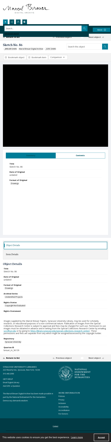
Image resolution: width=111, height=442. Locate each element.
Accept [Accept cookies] (101, 437)
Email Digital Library (11, 382)
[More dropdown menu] (101, 30)
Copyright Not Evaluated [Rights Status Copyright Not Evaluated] (15, 305)
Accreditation (64, 410)
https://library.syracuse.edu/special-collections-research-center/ (60, 331)
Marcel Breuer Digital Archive (31, 49)
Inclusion (62, 403)
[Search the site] (45, 28)
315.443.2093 (8, 373)
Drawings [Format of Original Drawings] (15, 183)
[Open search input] (5, 21)
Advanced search (12, 33)
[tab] (31, 155)
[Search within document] (105, 47)
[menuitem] (55, 426)
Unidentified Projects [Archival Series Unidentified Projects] (13, 297)
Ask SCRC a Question (11, 386)
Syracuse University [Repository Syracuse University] (13, 342)
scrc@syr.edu (10, 331)
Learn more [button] (77, 437)
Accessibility (63, 407)
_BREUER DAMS (10, 49)
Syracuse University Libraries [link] (20, 367)
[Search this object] (84, 47)
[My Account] (18, 21)
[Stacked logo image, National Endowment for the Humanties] (74, 373)
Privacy (61, 400)
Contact (55, 426)
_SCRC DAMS (51, 49)
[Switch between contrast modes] (24, 21)
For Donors (63, 414)
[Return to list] (16, 37)
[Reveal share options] (11, 21)
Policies (61, 396)
